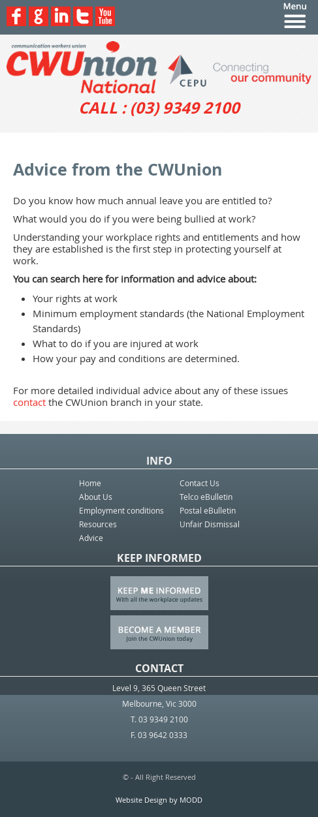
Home (90, 483)
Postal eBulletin (208, 510)
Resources (98, 524)
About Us (95, 496)
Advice (91, 537)
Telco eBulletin (206, 496)
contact (29, 401)
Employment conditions (121, 510)
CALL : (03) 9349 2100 (159, 108)
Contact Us (199, 483)
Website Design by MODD (159, 800)
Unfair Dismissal (210, 524)
